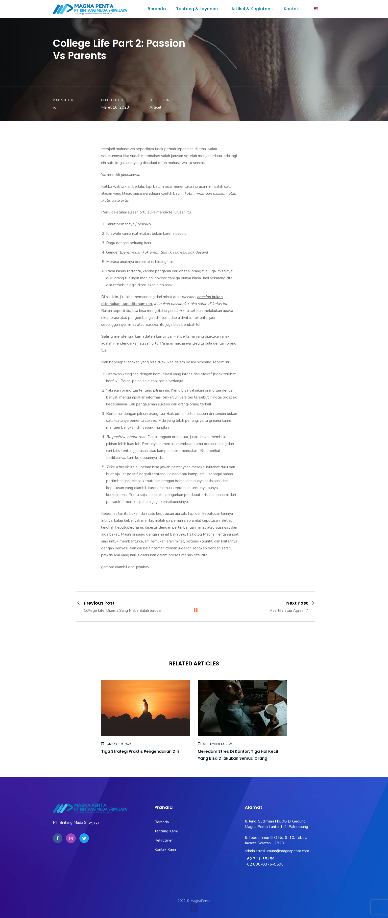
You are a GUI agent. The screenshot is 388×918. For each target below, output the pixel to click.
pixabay (142, 567)
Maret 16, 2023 (115, 107)
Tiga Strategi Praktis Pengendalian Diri (140, 751)
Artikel (155, 107)
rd (54, 107)
